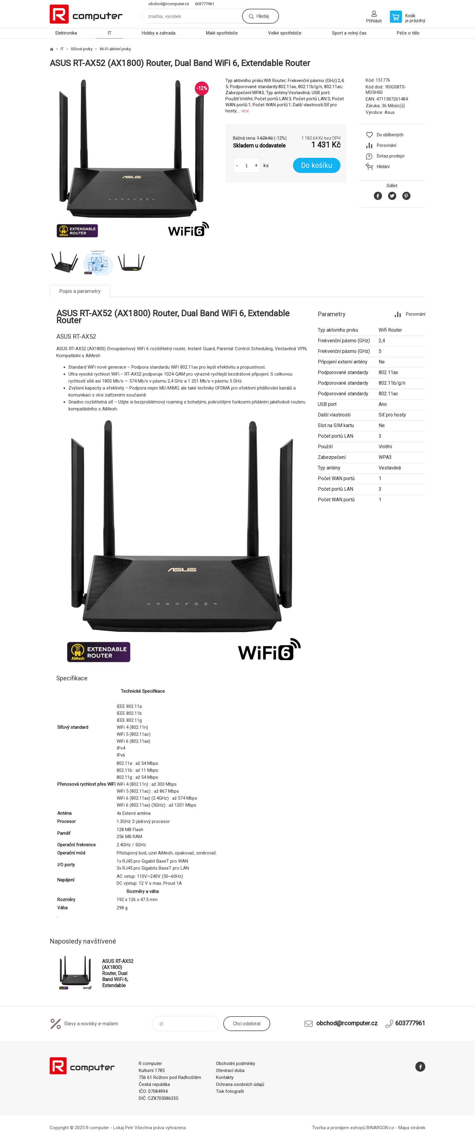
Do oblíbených (390, 134)
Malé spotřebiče (222, 33)
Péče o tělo (408, 33)
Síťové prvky (81, 49)
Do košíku (316, 165)
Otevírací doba (230, 1070)
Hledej (262, 16)
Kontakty (225, 1077)
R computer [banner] (86, 14)
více (245, 111)
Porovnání (386, 145)
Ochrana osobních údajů (240, 1084)
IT (109, 33)
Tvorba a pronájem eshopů (338, 1127)
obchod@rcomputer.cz (168, 4)
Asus (389, 112)
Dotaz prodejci (390, 156)
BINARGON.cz (380, 1127)
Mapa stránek (411, 1127)
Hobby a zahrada (158, 33)
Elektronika (66, 33)
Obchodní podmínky (235, 1063)
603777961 (204, 4)
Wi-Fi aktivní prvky (115, 49)
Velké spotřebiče (284, 33)
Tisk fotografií (230, 1091)
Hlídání (383, 166)
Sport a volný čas (349, 33)
